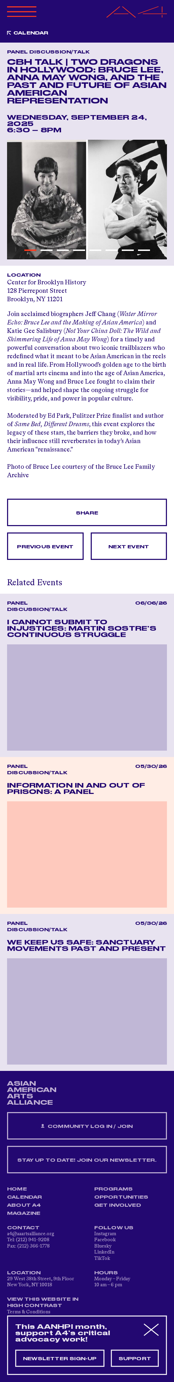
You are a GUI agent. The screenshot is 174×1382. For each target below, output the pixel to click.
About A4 (24, 1205)
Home (17, 1189)
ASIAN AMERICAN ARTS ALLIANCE (31, 1093)
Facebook (105, 1239)
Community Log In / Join (87, 1126)
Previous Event (45, 547)
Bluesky (103, 1246)
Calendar (31, 33)
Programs (113, 1189)
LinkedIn (104, 1252)
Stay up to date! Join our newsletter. (86, 1160)
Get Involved (117, 1205)
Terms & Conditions (28, 1312)
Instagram (105, 1233)
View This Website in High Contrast (42, 1302)
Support (135, 1359)
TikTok (102, 1258)
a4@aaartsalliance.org (30, 1233)
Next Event (128, 547)
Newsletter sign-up (60, 1359)
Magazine (24, 1213)
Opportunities (121, 1197)
